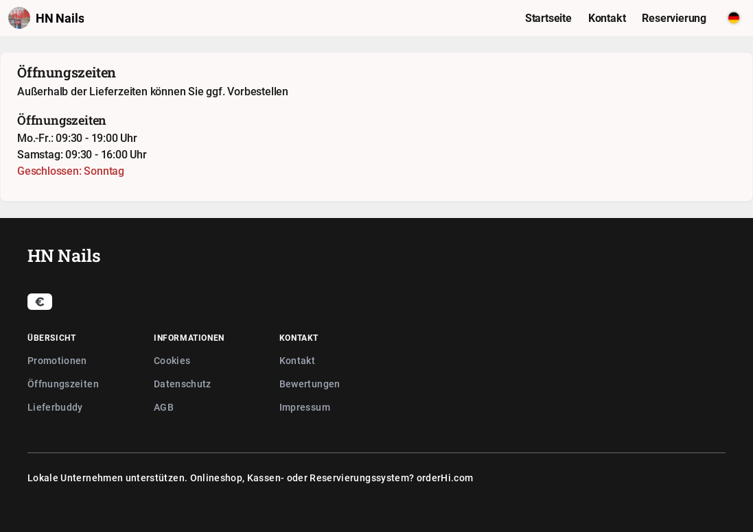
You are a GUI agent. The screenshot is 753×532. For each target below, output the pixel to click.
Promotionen (57, 360)
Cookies (172, 360)
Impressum (304, 406)
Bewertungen (309, 383)
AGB (164, 406)
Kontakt (297, 360)
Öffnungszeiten (63, 383)
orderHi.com (445, 477)
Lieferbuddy (55, 406)
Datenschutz (182, 383)
